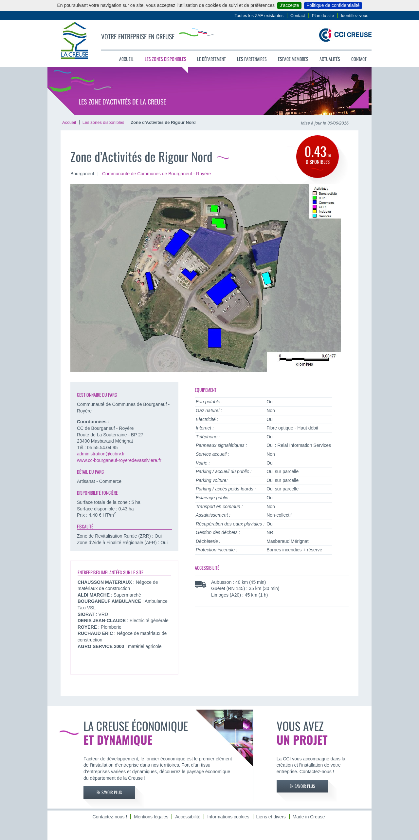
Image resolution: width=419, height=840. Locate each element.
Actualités (329, 58)
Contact (297, 15)
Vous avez (316, 731)
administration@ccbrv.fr (101, 453)
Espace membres (293, 58)
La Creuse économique (160, 731)
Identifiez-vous (354, 15)
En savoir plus (109, 792)
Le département (211, 58)
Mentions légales (151, 816)
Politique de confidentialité (333, 5)
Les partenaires (252, 58)
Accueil (126, 58)
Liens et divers (270, 816)
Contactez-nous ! (110, 816)
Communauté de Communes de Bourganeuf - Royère (156, 173)
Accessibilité (187, 816)
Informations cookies (228, 816)
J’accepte (289, 5)
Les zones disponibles (165, 58)
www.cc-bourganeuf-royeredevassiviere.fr (119, 460)
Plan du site (323, 15)
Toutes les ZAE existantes (259, 15)
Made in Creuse (309, 816)
